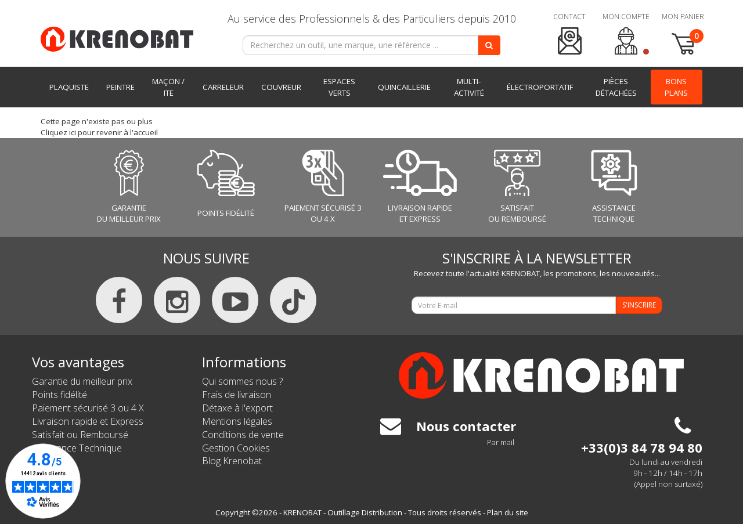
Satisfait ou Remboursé (80, 434)
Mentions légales (237, 421)
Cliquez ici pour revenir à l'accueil (99, 132)
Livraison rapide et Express (87, 421)
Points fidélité (59, 394)
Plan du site (507, 512)
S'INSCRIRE (639, 305)
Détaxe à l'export (237, 408)
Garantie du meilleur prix (82, 381)
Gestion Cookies (236, 448)
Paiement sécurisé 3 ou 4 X (88, 408)
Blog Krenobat (232, 460)
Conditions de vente (243, 434)
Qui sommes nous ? (242, 381)
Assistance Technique (77, 448)
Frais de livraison (236, 394)
